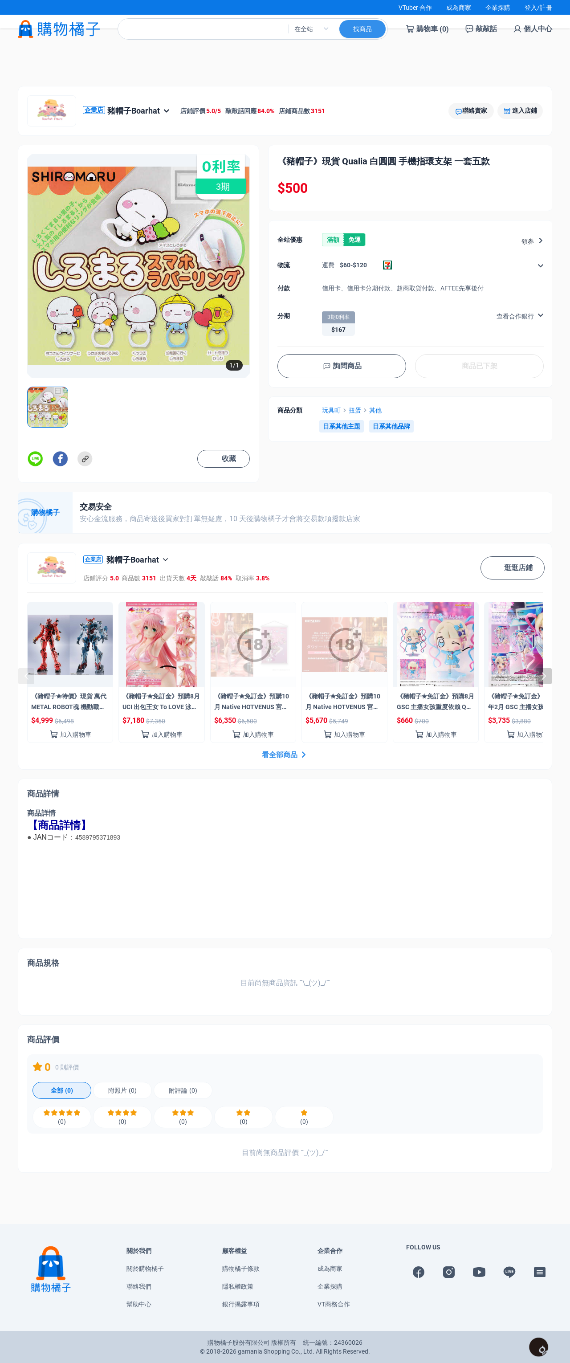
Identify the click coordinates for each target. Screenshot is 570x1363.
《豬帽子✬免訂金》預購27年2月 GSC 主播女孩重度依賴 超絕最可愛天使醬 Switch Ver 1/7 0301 (527, 703)
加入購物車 (70, 734)
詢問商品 (342, 366)
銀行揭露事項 (241, 1304)
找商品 (362, 36)
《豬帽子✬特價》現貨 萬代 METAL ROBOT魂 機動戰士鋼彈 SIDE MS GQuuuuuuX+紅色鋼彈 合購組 (69, 703)
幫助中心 (138, 1304)
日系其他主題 (341, 426)
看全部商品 (285, 755)
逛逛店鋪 (513, 567)
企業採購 (497, 7)
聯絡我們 (138, 1286)
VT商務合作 (334, 1304)
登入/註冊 (538, 7)
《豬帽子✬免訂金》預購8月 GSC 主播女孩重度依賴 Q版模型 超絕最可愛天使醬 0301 (435, 703)
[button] (544, 676)
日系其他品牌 (391, 426)
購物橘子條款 (241, 1268)
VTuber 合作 (415, 7)
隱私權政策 (237, 1286)
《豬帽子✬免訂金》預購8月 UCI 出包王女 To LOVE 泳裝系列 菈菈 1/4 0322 (161, 703)
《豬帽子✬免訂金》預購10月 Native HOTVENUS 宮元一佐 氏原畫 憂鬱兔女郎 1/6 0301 (343, 703)
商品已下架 (479, 366)
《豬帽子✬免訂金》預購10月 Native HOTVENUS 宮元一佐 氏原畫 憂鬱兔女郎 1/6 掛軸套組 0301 (252, 703)
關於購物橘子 (145, 1268)
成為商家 (458, 7)
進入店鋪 (524, 110)
